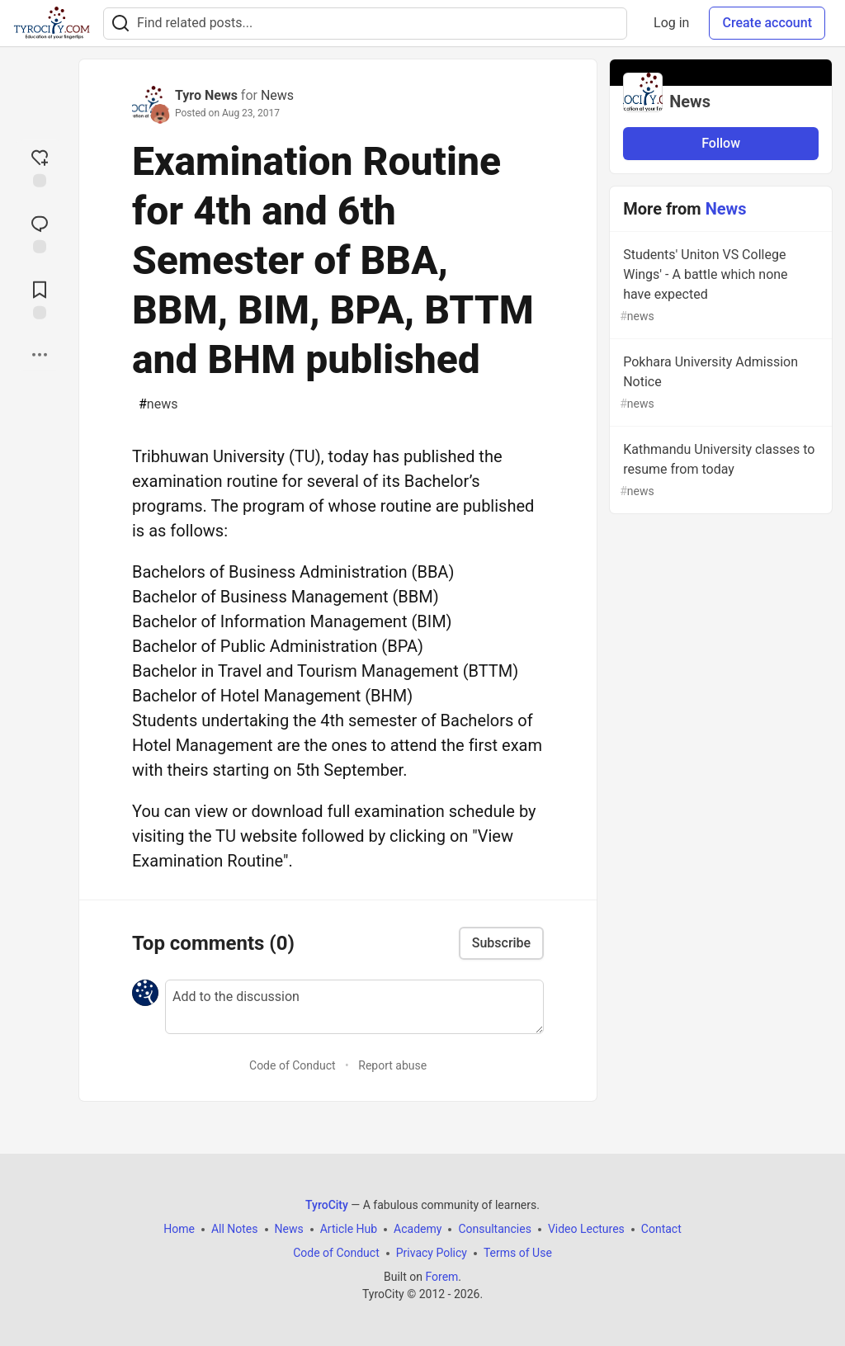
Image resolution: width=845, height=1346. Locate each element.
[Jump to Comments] (39, 232)
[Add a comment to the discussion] (354, 1006)
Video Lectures (586, 1228)
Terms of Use (518, 1252)
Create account (767, 23)
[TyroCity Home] (51, 23)
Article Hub (348, 1228)
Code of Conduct (292, 1065)
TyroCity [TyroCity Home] (326, 1204)
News (277, 95)
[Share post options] (39, 354)
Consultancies (494, 1228)
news (158, 404)
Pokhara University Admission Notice (719, 383)
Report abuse (392, 1065)
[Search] (120, 23)
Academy (417, 1228)
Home (179, 1228)
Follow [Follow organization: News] (720, 143)
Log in (671, 23)
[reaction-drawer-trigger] (39, 166)
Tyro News (206, 95)
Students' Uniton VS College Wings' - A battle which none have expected (719, 286)
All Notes (234, 1228)
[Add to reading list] (39, 298)
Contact (661, 1228)
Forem (441, 1276)
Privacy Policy (431, 1252)
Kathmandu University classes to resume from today (719, 471)
